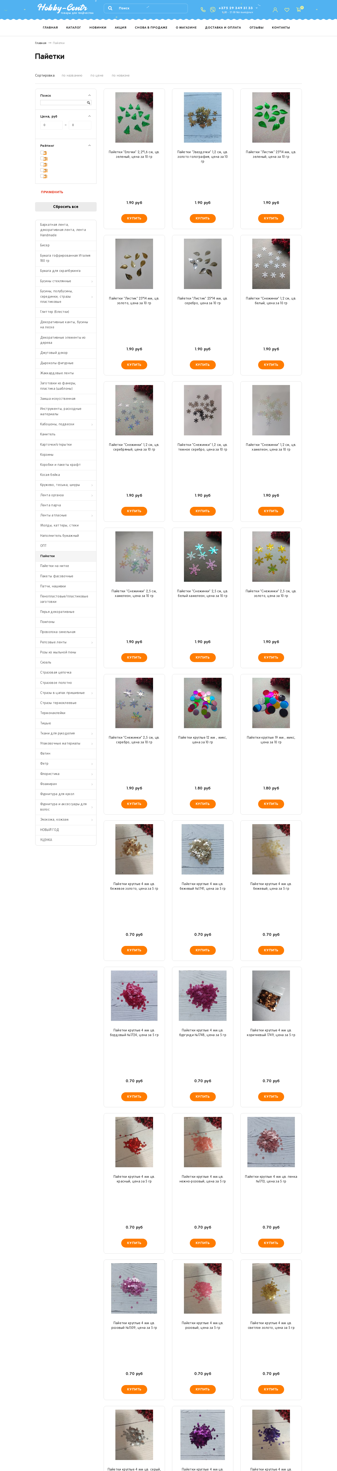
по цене (97, 75)
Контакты (281, 27)
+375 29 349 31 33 (236, 8)
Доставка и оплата (223, 27)
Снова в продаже (151, 27)
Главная (50, 27)
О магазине (186, 27)
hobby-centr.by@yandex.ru (261, 1425)
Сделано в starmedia (287, 1454)
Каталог (73, 27)
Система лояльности (189, 1442)
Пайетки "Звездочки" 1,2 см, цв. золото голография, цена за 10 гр (202, 157)
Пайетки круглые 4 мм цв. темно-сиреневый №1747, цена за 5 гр (202, 1120)
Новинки (97, 27)
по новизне (121, 75)
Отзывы (256, 27)
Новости (179, 1425)
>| (213, 1378)
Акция (120, 27)
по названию (72, 75)
